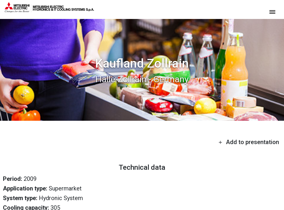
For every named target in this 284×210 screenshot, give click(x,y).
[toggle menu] (272, 11)
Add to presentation (248, 142)
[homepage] (49, 10)
